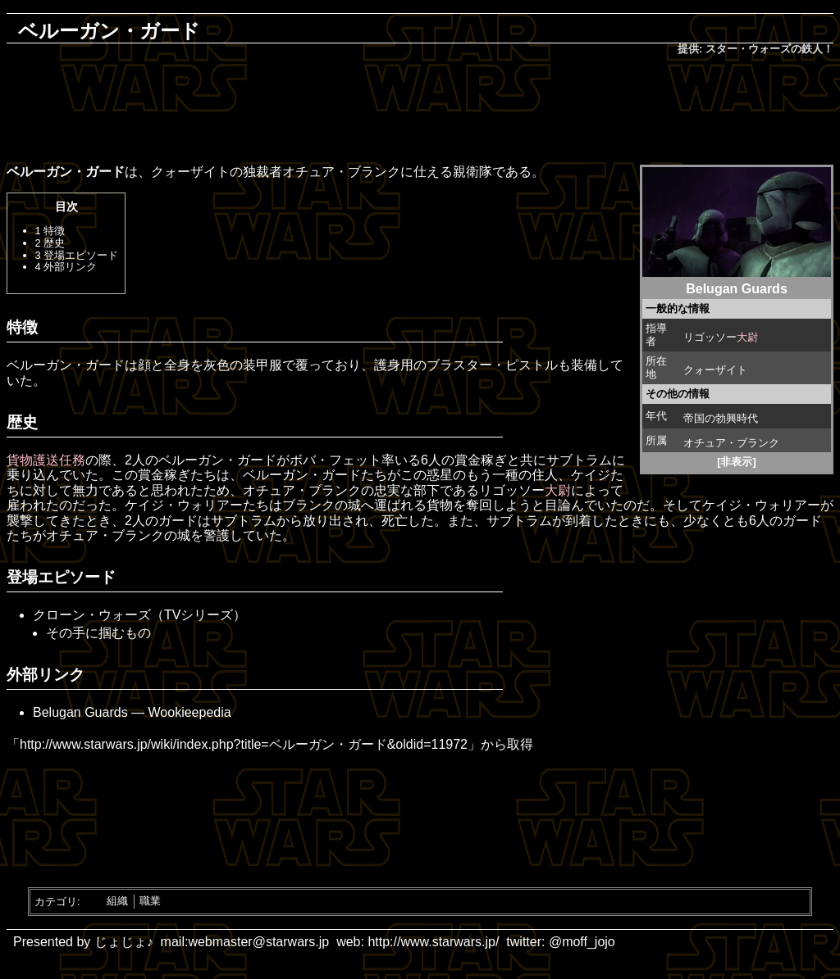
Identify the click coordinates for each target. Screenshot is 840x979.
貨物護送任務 (46, 460)
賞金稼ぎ (480, 460)
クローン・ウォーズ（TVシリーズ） (139, 615)
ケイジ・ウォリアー (184, 505)
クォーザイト (715, 370)
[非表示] (736, 462)
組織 (117, 901)
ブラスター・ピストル (492, 365)
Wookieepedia (189, 712)
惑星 (440, 475)
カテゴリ (55, 901)
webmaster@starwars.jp (258, 942)
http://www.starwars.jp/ (433, 942)
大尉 (747, 337)
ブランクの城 (321, 505)
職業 (150, 901)
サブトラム (579, 460)
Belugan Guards (82, 712)
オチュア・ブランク (731, 443)
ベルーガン (191, 460)
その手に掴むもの (98, 633)
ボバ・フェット (335, 460)
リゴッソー (710, 337)
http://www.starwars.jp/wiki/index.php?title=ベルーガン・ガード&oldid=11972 (244, 744)
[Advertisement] (420, 111)
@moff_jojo (582, 942)
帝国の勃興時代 (720, 418)
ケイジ (590, 475)
